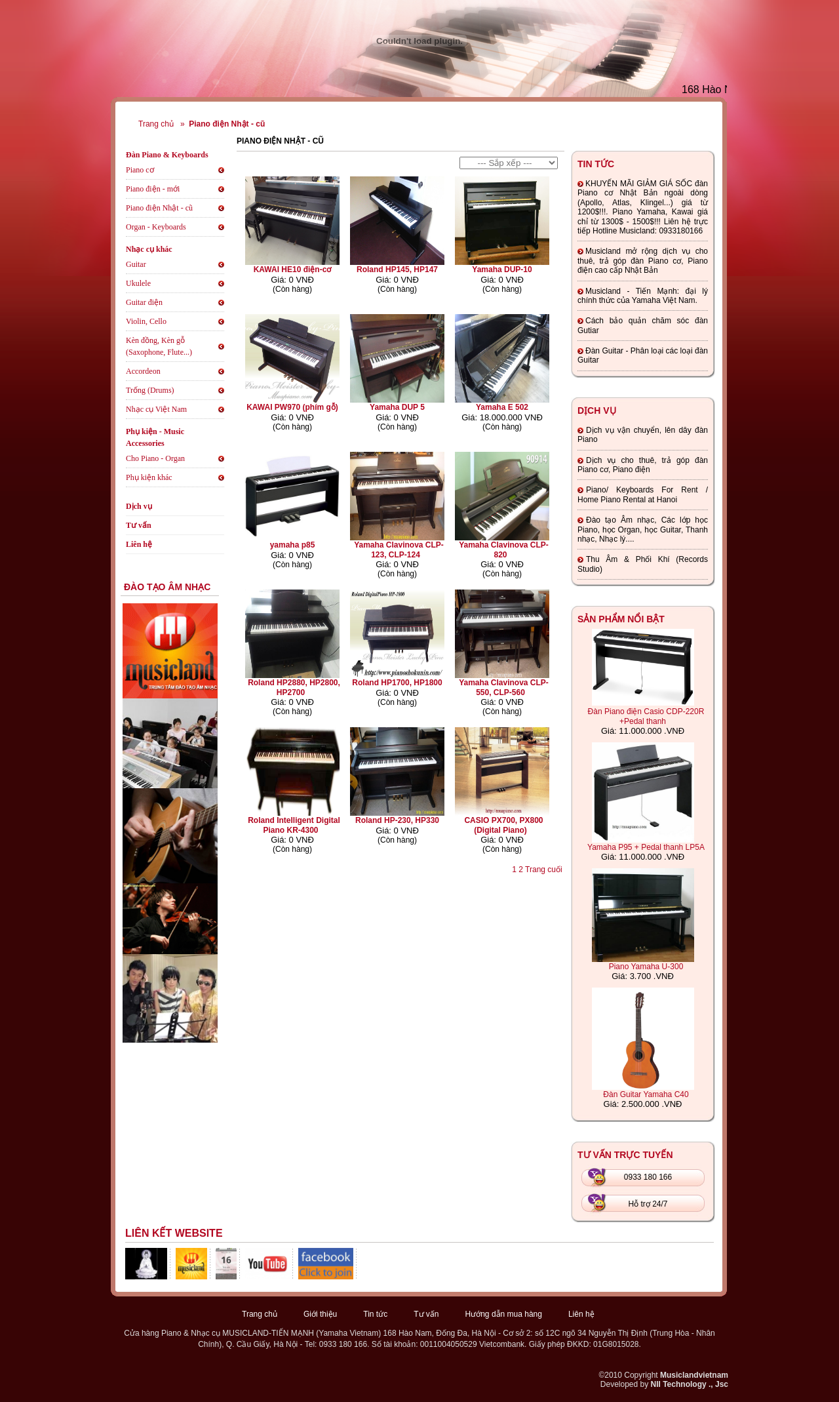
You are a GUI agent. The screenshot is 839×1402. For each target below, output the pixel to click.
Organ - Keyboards (156, 226)
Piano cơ (140, 169)
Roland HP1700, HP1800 (397, 682)
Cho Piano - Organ (155, 458)
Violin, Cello (146, 321)
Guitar (136, 264)
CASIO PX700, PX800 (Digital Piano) (503, 825)
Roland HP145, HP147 (397, 269)
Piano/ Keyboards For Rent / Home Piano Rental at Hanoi (642, 494)
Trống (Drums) (150, 390)
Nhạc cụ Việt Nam (156, 409)
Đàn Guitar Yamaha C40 (645, 1094)
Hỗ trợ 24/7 (647, 1204)
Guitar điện (144, 302)
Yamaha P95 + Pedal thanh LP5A (646, 847)
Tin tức (375, 1314)
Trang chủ (156, 124)
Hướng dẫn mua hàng (503, 1314)
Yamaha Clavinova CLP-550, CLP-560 (504, 687)
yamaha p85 (292, 545)
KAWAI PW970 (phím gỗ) (292, 407)
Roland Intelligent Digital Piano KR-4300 (294, 825)
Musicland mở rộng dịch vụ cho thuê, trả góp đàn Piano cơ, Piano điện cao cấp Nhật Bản (642, 261)
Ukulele (138, 283)
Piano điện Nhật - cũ (227, 124)
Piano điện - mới (153, 188)
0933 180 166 (648, 1177)
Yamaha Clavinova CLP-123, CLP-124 (399, 549)
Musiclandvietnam (694, 1375)
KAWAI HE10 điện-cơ (293, 269)
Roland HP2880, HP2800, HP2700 (294, 687)
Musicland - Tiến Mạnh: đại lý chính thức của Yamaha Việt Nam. (642, 296)
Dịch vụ (139, 506)
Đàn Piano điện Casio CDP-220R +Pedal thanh (646, 716)
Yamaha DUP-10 (502, 269)
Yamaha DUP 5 (397, 407)
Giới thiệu (320, 1314)
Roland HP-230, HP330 (397, 820)
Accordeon (143, 371)
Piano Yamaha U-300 (646, 966)
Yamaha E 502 (502, 407)
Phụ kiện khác (149, 477)
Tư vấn (138, 525)
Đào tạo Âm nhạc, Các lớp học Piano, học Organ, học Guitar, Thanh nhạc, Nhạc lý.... (642, 529)
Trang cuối (543, 869)
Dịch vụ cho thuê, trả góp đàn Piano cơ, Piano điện (642, 465)
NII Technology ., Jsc (689, 1384)
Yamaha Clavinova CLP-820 (504, 549)
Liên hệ (139, 544)
